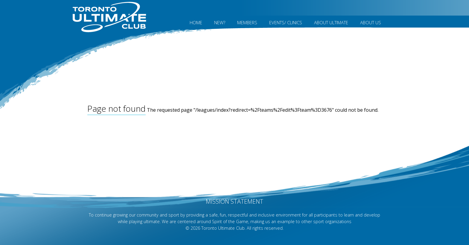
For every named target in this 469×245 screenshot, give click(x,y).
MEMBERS (247, 22)
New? (219, 22)
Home (196, 22)
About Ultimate (331, 22)
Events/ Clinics (285, 22)
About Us (370, 22)
